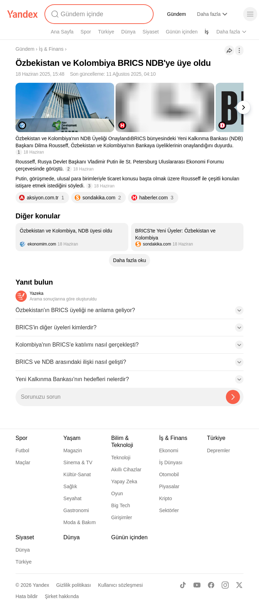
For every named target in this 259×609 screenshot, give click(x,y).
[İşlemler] (239, 50)
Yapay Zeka (124, 481)
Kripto (165, 498)
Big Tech (120, 505)
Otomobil (169, 474)
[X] (239, 585)
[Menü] (250, 14)
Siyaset (151, 32)
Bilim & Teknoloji (122, 441)
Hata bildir (27, 596)
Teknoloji (120, 457)
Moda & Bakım (79, 522)
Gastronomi (76, 510)
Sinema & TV (77, 462)
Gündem (176, 14)
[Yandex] (22, 14)
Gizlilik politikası (73, 585)
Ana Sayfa (62, 32)
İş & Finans (51, 49)
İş (207, 32)
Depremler (218, 450)
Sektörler (169, 510)
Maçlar (23, 462)
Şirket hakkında (62, 596)
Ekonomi (168, 450)
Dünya (128, 32)
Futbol (22, 450)
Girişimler (121, 517)
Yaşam (72, 438)
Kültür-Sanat (77, 474)
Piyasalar (169, 486)
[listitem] (72, 237)
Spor (86, 32)
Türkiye (106, 32)
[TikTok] (183, 585)
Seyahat (72, 498)
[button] (129, 312)
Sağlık (70, 486)
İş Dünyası (170, 462)
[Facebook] (211, 585)
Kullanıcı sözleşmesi (120, 585)
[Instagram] (225, 585)
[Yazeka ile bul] (233, 397)
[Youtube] (197, 585)
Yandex (41, 585)
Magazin (72, 450)
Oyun (117, 493)
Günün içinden (181, 32)
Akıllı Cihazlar (126, 469)
